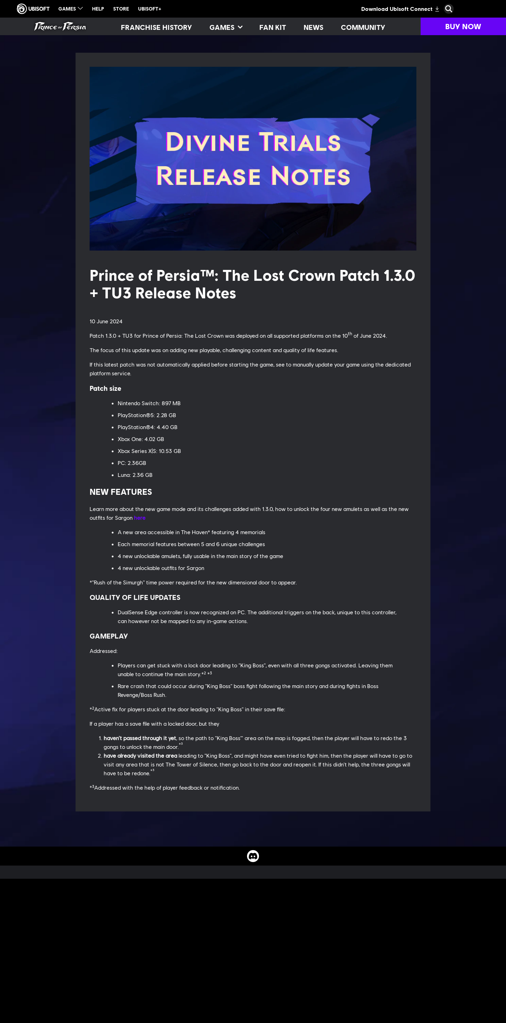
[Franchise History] (156, 27)
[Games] (225, 27)
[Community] (363, 27)
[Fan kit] (273, 27)
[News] (313, 27)
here (139, 517)
